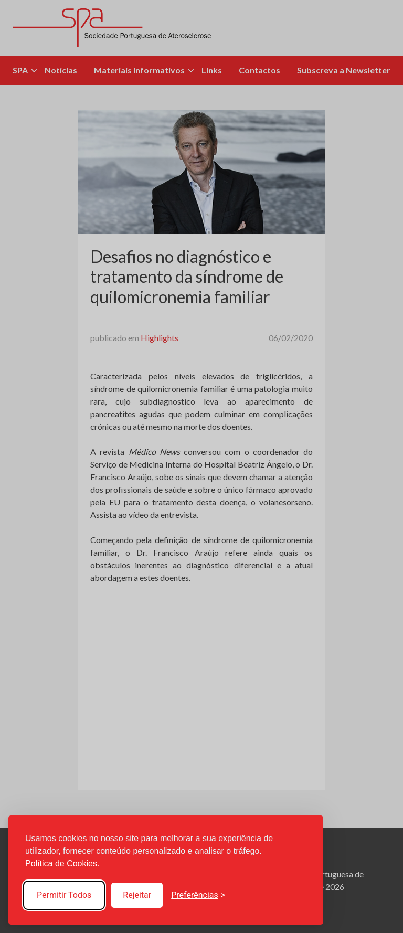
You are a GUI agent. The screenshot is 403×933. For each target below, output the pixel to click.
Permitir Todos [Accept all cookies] (64, 895)
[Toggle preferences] (198, 895)
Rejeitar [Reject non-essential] (137, 895)
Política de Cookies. (62, 863)
